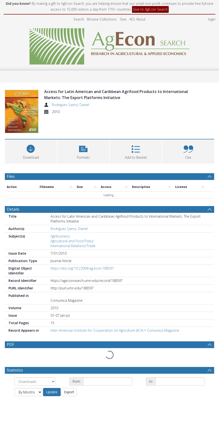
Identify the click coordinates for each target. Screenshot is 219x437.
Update (52, 392)
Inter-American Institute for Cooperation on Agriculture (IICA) (97, 330)
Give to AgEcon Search (150, 9)
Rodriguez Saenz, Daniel (70, 104)
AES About (137, 19)
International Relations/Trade (73, 246)
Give (123, 19)
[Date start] (107, 381)
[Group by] (35, 381)
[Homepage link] (109, 45)
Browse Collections (102, 19)
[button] (83, 150)
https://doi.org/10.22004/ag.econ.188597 (82, 268)
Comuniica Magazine (163, 330)
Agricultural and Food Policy (72, 241)
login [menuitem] (211, 19)
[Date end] (179, 381)
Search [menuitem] (78, 19)
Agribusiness (60, 236)
